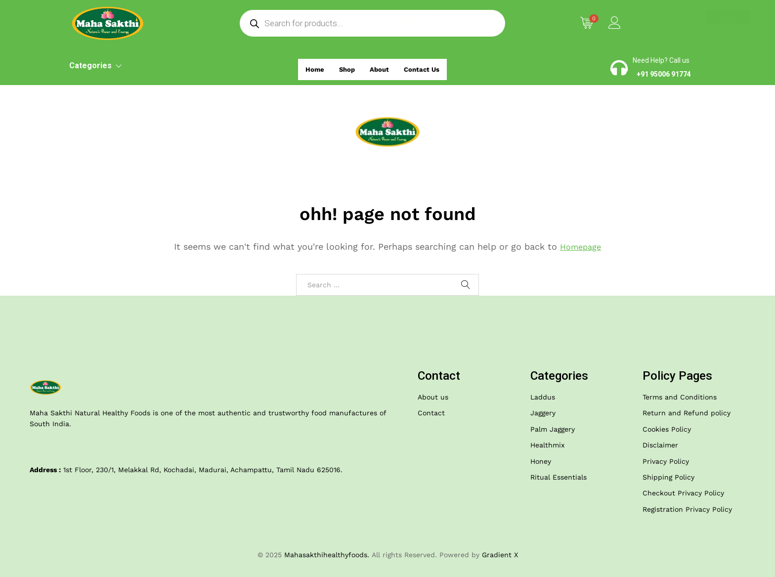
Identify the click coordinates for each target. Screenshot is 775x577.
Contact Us (428, 66)
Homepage (580, 246)
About (379, 66)
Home (307, 66)
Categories (95, 65)
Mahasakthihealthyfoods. (326, 555)
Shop (343, 66)
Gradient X (500, 555)
